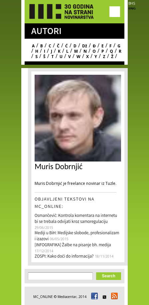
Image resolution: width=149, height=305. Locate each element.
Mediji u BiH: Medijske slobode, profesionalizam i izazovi (77, 236)
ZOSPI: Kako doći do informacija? (64, 257)
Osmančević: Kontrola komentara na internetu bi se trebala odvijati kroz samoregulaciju (76, 219)
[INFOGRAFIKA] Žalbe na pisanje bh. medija (73, 245)
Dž (84, 46)
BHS (131, 3)
